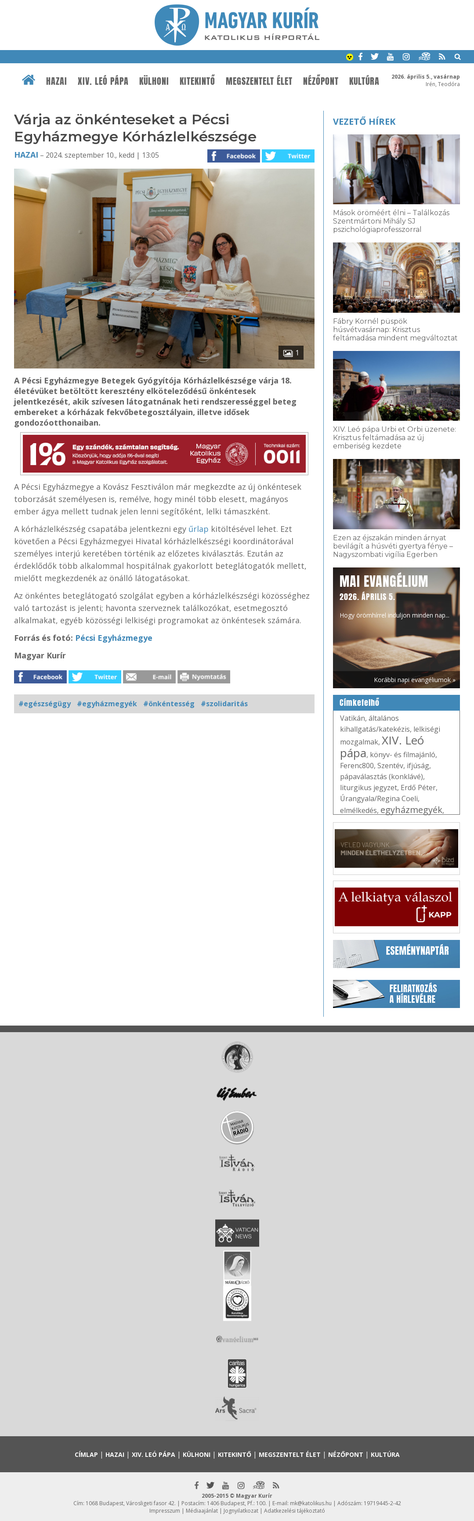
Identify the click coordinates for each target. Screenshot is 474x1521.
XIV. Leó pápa (103, 81)
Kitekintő (197, 81)
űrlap (198, 529)
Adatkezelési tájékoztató (294, 1510)
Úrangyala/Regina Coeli (379, 798)
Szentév (390, 765)
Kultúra (364, 81)
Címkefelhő (360, 702)
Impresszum (164, 1510)
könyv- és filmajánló (402, 754)
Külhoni (154, 81)
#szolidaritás (224, 703)
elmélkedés (358, 810)
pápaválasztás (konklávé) (381, 776)
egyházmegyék (411, 810)
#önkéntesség (169, 703)
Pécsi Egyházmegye (113, 637)
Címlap (86, 1454)
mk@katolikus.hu (311, 1503)
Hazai (56, 81)
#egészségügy (44, 703)
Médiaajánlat (202, 1510)
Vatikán (352, 718)
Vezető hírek (364, 121)
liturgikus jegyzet (368, 787)
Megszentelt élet (259, 81)
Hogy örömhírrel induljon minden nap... (394, 595)
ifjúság (418, 765)
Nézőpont (321, 81)
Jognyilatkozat (241, 1510)
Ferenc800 (357, 765)
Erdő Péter (418, 787)
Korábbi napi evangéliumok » (415, 680)
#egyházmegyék (107, 703)
